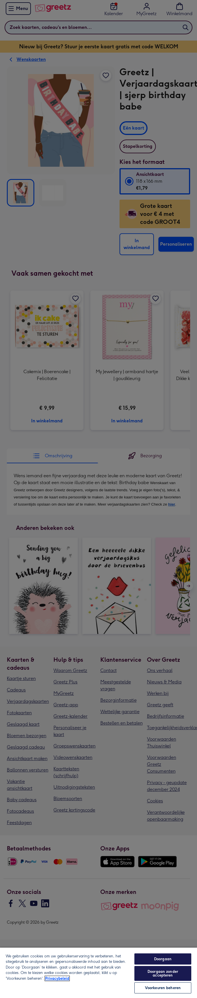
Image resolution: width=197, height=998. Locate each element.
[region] (98, 972)
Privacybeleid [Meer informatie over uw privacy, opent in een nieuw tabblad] (57, 978)
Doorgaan (163, 959)
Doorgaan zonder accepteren (163, 973)
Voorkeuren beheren (163, 988)
